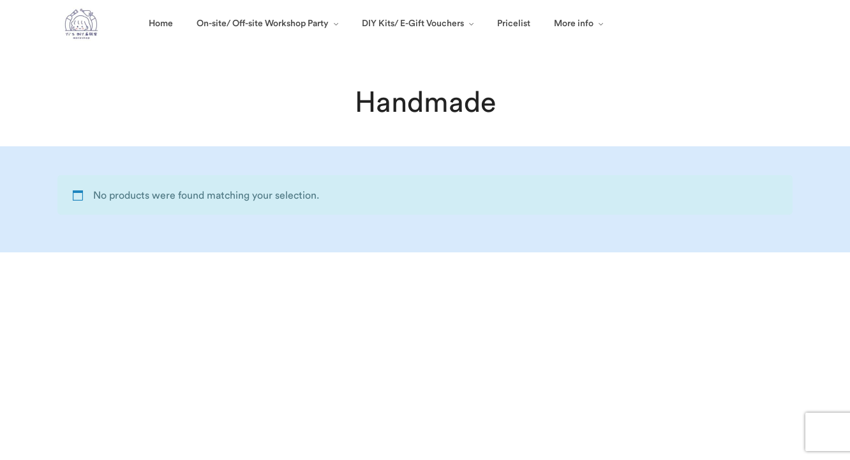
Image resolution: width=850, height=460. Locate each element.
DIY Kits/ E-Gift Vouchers (413, 23)
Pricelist (513, 23)
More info (573, 23)
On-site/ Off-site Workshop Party (263, 23)
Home (161, 23)
